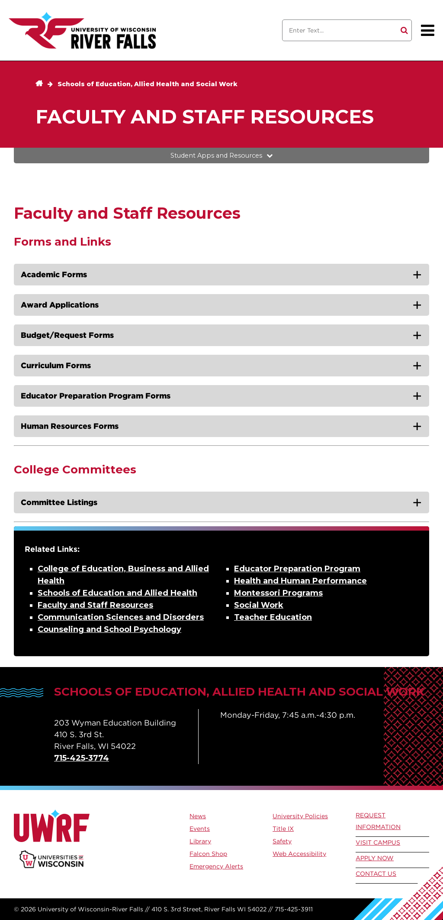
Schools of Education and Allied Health (117, 593)
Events (199, 828)
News (197, 816)
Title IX (283, 828)
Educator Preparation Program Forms (95, 395)
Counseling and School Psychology (109, 629)
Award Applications (60, 304)
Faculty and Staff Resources (95, 605)
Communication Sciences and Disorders (121, 617)
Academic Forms (54, 274)
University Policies (300, 816)
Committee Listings (59, 502)
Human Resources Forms (70, 426)
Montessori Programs (278, 593)
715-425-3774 (81, 758)
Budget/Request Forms (67, 335)
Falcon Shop (208, 853)
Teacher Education (273, 617)
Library (200, 841)
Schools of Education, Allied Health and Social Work (148, 84)
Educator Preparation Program (297, 568)
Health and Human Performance (300, 581)
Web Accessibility (299, 853)
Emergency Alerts (216, 866)
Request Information (378, 821)
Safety (282, 841)
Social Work (258, 605)
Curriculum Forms (56, 365)
